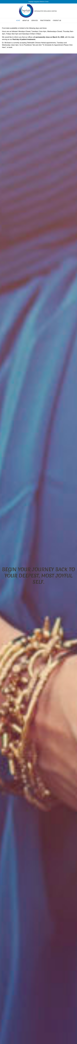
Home (18, 20)
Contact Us (57, 20)
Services (34, 20)
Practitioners (45, 20)
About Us (25, 20)
